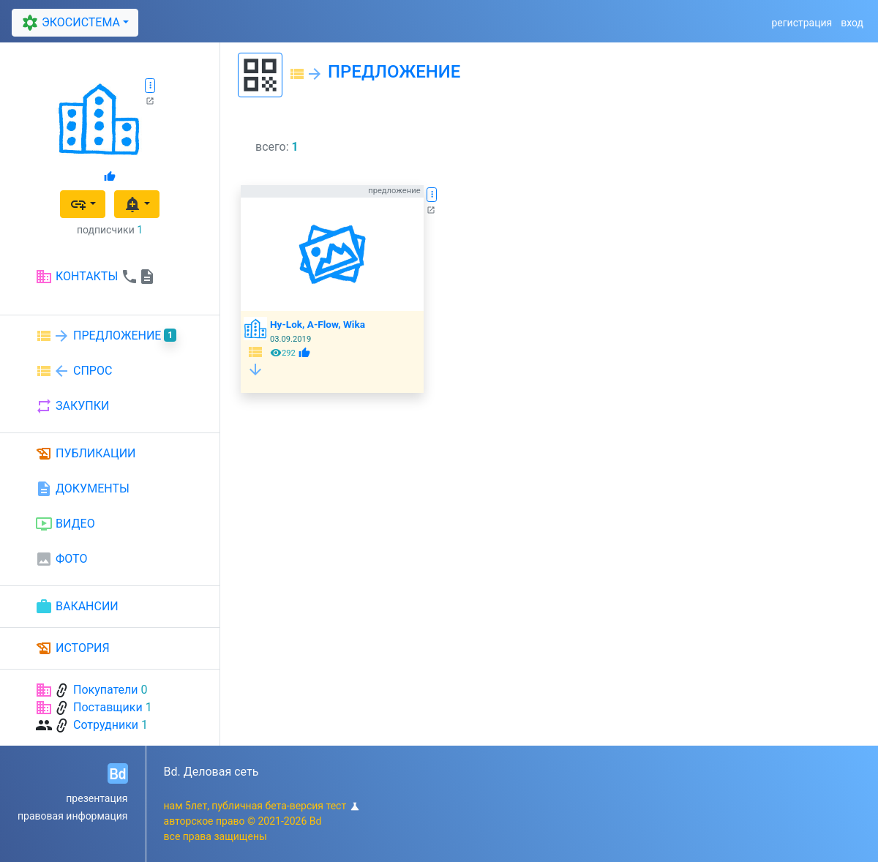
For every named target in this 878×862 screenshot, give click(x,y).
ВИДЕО (65, 524)
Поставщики (108, 707)
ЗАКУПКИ (72, 406)
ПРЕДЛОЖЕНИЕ (105, 336)
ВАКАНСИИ (77, 606)
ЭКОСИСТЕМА (69, 22)
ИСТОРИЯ (72, 648)
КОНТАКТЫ (95, 276)
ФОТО (61, 559)
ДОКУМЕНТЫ (82, 489)
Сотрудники (105, 725)
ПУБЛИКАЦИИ (85, 453)
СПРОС (73, 371)
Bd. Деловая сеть (211, 772)
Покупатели (105, 690)
